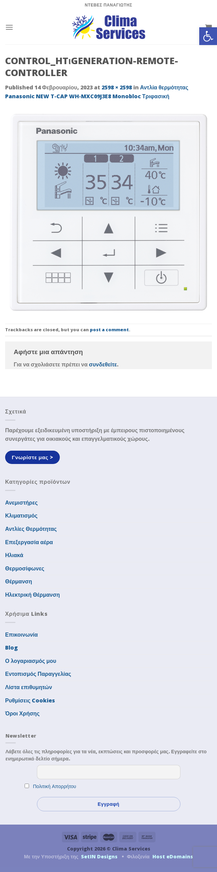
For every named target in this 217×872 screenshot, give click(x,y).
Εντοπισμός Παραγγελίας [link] (38, 674)
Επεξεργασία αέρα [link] (29, 542)
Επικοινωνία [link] (21, 634)
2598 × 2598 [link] (116, 87)
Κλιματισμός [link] (21, 515)
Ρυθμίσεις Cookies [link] (30, 700)
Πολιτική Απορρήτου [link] (54, 786)
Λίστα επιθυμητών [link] (28, 687)
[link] (208, 36)
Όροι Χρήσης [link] (22, 713)
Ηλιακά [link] (14, 555)
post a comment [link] (109, 329)
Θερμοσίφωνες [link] (24, 568)
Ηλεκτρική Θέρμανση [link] (32, 594)
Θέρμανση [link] (18, 581)
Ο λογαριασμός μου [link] (30, 661)
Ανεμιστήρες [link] (21, 502)
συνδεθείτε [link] (103, 364)
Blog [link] (11, 647)
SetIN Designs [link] (99, 856)
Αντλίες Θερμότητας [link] (31, 529)
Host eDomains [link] (172, 856)
